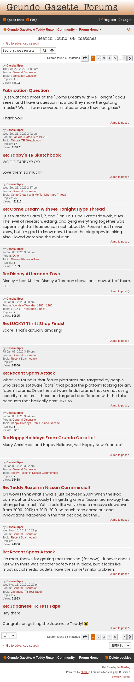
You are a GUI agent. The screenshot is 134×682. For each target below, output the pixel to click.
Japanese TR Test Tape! (26, 591)
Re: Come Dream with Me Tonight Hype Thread (54, 209)
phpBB (85, 672)
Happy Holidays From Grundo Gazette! (36, 423)
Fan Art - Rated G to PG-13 (30, 137)
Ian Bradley (123, 667)
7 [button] (124, 58)
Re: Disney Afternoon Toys (31, 274)
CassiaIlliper (15, 65)
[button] (85, 58)
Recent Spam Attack (24, 358)
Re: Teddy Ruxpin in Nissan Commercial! (46, 488)
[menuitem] (31, 20)
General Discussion (25, 72)
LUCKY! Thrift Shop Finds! (28, 308)
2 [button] (98, 58)
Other (16, 255)
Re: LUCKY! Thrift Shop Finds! (33, 324)
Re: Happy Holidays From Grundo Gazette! (49, 438)
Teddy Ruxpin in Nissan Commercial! (34, 472)
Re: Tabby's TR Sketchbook (32, 155)
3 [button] (104, 58)
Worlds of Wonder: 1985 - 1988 (32, 305)
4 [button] (109, 58)
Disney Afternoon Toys (25, 259)
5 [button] (115, 58)
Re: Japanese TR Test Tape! (32, 606)
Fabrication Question (24, 75)
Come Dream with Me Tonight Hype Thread (38, 194)
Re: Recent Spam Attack (29, 373)
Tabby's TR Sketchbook (26, 140)
